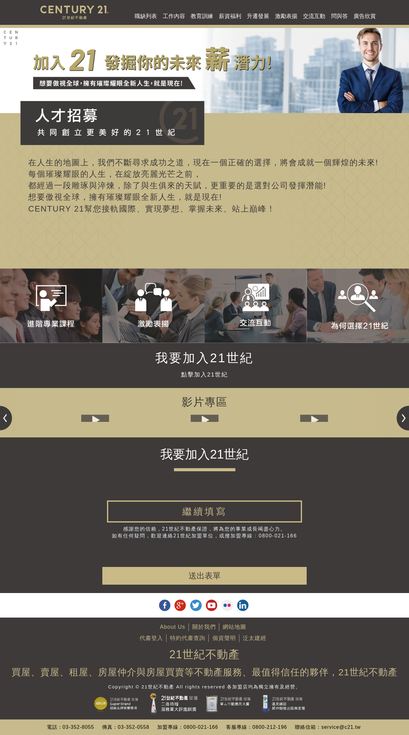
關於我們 (204, 627)
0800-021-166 (201, 727)
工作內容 (174, 16)
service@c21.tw (341, 727)
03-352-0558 (133, 727)
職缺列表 (146, 16)
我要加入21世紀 (204, 358)
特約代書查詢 (187, 638)
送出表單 (205, 575)
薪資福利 (230, 16)
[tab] (204, 511)
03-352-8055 (78, 727)
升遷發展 (258, 16)
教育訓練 (202, 16)
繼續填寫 (204, 511)
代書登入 (151, 638)
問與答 (339, 16)
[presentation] (205, 555)
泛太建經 (254, 638)
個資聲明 (224, 638)
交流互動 (314, 16)
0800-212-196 (269, 727)
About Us (172, 627)
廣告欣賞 (364, 16)
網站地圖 (234, 627)
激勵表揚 (286, 16)
